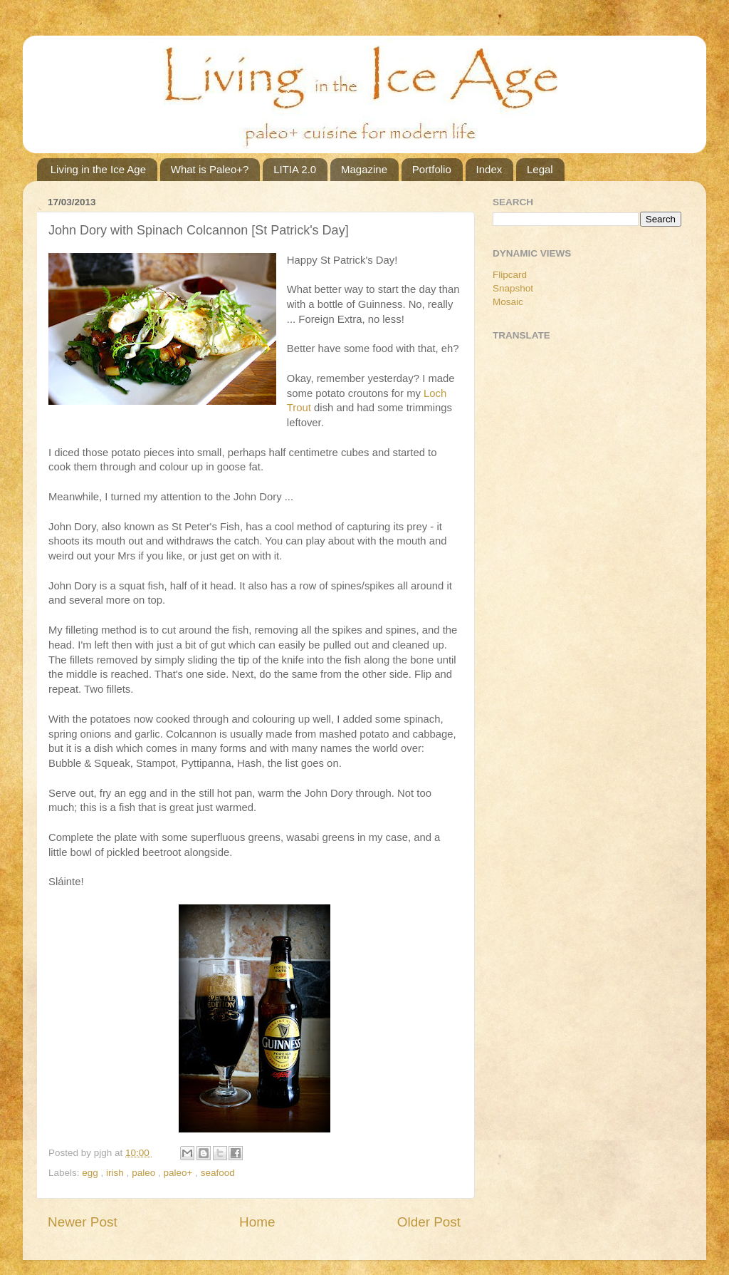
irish (116, 1172)
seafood (218, 1172)
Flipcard (510, 274)
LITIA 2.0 (294, 169)
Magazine (364, 169)
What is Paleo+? (210, 169)
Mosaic (508, 301)
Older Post (429, 1221)
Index (489, 169)
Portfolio (431, 169)
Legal (540, 169)
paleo (145, 1172)
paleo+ (179, 1172)
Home (257, 1221)
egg (91, 1172)
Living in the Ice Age (98, 169)
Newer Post (82, 1221)
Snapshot (513, 288)
